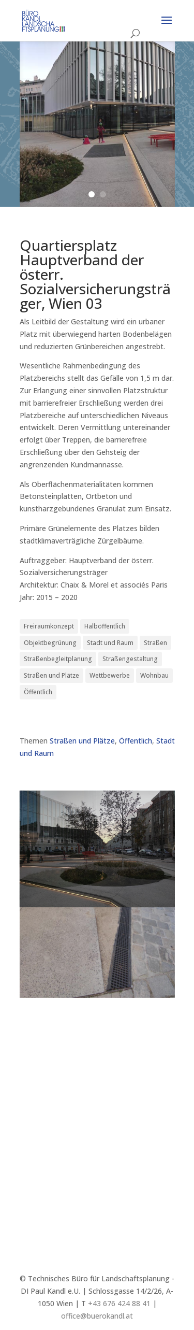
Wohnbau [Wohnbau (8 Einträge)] (154, 675)
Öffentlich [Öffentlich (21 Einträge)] (38, 692)
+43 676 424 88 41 (119, 1303)
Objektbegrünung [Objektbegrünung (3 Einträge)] (50, 642)
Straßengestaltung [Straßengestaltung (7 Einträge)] (130, 658)
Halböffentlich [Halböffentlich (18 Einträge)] (104, 626)
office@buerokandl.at (97, 1316)
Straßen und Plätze (82, 741)
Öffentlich (135, 741)
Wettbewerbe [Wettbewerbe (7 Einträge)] (109, 675)
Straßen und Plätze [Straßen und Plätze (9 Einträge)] (51, 675)
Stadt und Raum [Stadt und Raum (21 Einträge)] (110, 642)
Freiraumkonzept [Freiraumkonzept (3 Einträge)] (49, 626)
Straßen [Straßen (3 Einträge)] (155, 642)
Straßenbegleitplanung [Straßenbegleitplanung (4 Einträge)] (58, 658)
